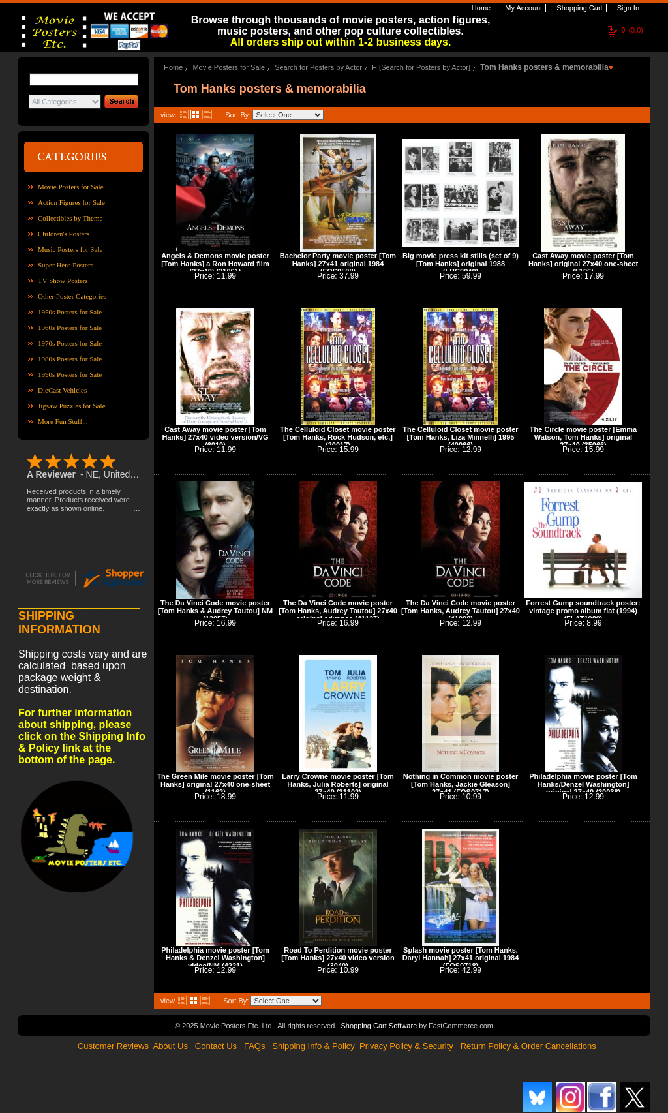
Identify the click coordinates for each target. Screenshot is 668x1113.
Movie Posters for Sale (71, 187)
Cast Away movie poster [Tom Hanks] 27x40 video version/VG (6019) (215, 437)
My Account (522, 8)
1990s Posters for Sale (70, 374)
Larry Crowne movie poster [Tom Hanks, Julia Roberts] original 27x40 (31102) (338, 784)
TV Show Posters (63, 280)
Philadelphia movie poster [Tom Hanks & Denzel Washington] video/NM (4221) (215, 957)
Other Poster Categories (72, 296)
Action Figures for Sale (71, 202)
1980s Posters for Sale (70, 359)
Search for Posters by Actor (318, 67)
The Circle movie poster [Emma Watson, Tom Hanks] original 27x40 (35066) (583, 437)
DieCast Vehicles (62, 390)
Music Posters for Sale (70, 249)
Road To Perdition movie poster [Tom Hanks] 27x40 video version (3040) (337, 957)
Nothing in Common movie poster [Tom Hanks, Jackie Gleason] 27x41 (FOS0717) (461, 784)
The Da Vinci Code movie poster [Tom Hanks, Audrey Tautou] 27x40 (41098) (460, 610)
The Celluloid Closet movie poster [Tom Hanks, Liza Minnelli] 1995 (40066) (460, 437)
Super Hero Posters (65, 265)
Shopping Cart (578, 8)
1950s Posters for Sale (70, 312)
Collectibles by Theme (70, 218)
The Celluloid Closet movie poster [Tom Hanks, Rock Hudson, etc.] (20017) (337, 437)
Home (480, 8)
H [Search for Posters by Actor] (421, 67)
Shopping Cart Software (379, 1025)
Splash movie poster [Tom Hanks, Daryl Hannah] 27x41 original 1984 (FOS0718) (460, 957)
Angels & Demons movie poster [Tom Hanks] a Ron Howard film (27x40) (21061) (215, 263)
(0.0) (632, 30)
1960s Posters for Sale (70, 327)
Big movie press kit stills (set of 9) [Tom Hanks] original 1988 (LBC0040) (460, 263)
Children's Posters (63, 233)
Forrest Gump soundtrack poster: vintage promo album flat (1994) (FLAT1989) (583, 610)
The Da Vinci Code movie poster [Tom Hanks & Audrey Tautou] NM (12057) (215, 610)
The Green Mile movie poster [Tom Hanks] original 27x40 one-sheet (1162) (215, 784)
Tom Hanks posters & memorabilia (544, 67)
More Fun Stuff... (63, 421)
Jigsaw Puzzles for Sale (72, 406)
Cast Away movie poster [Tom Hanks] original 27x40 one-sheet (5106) (583, 263)
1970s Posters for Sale (70, 343)
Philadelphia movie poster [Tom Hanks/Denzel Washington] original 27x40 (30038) (583, 784)
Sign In (627, 8)
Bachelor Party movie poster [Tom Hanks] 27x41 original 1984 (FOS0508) (338, 263)
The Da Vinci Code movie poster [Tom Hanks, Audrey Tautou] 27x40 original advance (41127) (338, 610)
